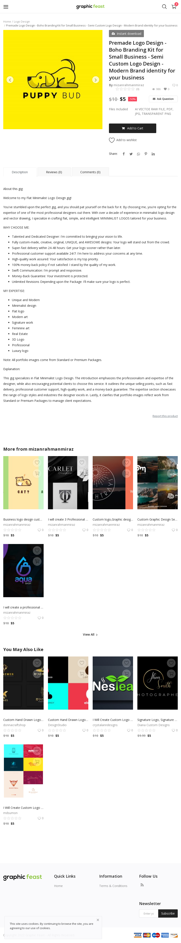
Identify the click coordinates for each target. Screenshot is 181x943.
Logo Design (22, 21)
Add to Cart (132, 128)
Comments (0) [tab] (90, 172)
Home (7, 21)
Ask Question (163, 99)
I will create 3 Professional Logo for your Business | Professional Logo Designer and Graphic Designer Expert (68, 519)
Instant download (126, 33)
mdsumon (10, 813)
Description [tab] (20, 172)
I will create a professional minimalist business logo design (23, 607)
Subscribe (168, 913)
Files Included (118, 109)
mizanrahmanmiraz (129, 85)
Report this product (165, 416)
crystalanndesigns (105, 725)
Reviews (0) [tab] (54, 172)
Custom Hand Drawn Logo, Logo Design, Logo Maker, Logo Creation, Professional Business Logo (23, 720)
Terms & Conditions (113, 886)
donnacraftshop (14, 725)
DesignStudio (57, 725)
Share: (113, 154)
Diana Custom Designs (153, 725)
